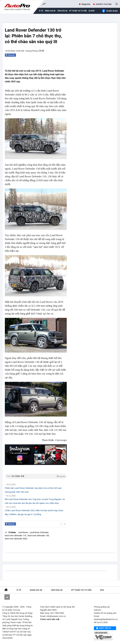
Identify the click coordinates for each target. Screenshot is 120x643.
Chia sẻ (11, 55)
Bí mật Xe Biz (110, 11)
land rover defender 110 (16, 535)
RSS (102, 590)
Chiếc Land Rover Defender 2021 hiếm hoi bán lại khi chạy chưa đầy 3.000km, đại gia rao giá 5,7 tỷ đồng (34, 512)
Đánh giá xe (50, 11)
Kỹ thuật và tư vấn (78, 11)
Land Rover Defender (39, 532)
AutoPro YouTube (104, 4)
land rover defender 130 (38, 535)
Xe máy (92, 11)
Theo (36, 476)
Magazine (86, 4)
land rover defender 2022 (16, 538)
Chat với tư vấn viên (103, 628)
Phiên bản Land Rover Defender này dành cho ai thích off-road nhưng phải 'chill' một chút (33, 490)
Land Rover (23, 532)
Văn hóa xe (62, 11)
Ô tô (41, 51)
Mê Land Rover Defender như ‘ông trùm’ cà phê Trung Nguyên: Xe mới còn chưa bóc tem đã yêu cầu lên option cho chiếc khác (35, 501)
